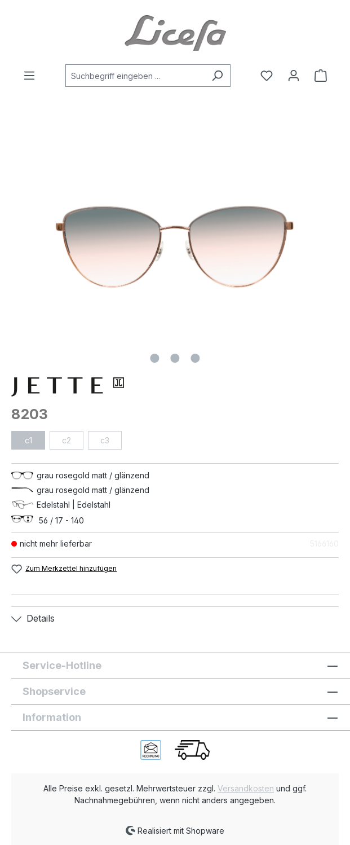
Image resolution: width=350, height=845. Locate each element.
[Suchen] (217, 75)
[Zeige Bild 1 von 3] (154, 358)
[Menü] (33, 75)
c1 (28, 440)
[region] (175, 247)
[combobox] (135, 75)
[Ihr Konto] (293, 75)
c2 (66, 440)
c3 (104, 440)
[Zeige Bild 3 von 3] (195, 358)
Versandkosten (246, 788)
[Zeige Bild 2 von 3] (174, 358)
